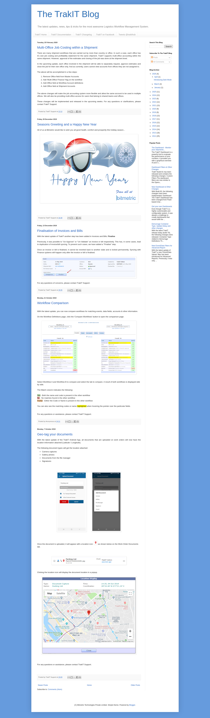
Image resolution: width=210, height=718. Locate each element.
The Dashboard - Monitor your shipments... (161, 149)
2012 (154, 136)
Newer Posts (43, 685)
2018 (154, 116)
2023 (154, 99)
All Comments (157, 62)
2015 (154, 126)
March (157, 84)
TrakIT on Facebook (105, 34)
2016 (154, 123)
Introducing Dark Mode (163, 80)
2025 (154, 92)
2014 (154, 129)
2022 (154, 102)
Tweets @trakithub (127, 34)
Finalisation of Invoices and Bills (60, 231)
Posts (154, 57)
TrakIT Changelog (84, 34)
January (157, 88)
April (156, 77)
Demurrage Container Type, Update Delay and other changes (161, 226)
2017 (154, 119)
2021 (154, 105)
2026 (154, 74)
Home (89, 685)
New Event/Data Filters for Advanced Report (162, 247)
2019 (154, 112)
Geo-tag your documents (54, 434)
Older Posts (135, 685)
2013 (154, 133)
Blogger (132, 705)
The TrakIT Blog (68, 14)
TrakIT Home (41, 34)
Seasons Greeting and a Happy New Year (67, 124)
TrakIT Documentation (61, 34)
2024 (154, 95)
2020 (154, 109)
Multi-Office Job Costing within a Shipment (67, 47)
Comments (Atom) (55, 689)
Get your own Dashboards (162, 206)
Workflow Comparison (53, 303)
